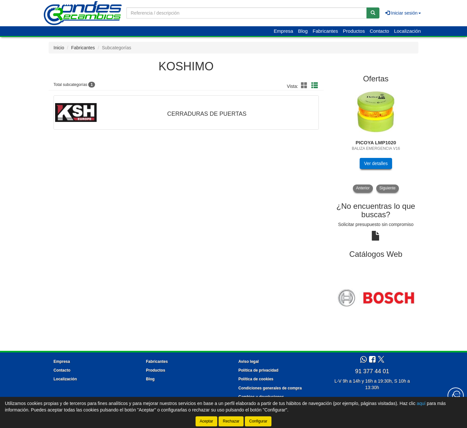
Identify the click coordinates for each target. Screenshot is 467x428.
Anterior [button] (363, 188)
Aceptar (206, 421)
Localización (407, 31)
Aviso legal (248, 361)
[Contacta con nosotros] (456, 395)
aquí (421, 403)
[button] (305, 85)
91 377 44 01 (372, 371)
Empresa (283, 31)
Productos (354, 31)
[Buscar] (372, 12)
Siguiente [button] (387, 188)
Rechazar (231, 421)
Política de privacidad (258, 370)
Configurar (258, 421)
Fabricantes (325, 31)
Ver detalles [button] (376, 163)
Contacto (379, 31)
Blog (303, 31)
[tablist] (376, 140)
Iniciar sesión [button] (403, 13)
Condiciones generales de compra (270, 388)
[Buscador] (246, 12)
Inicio (59, 47)
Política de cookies (255, 379)
